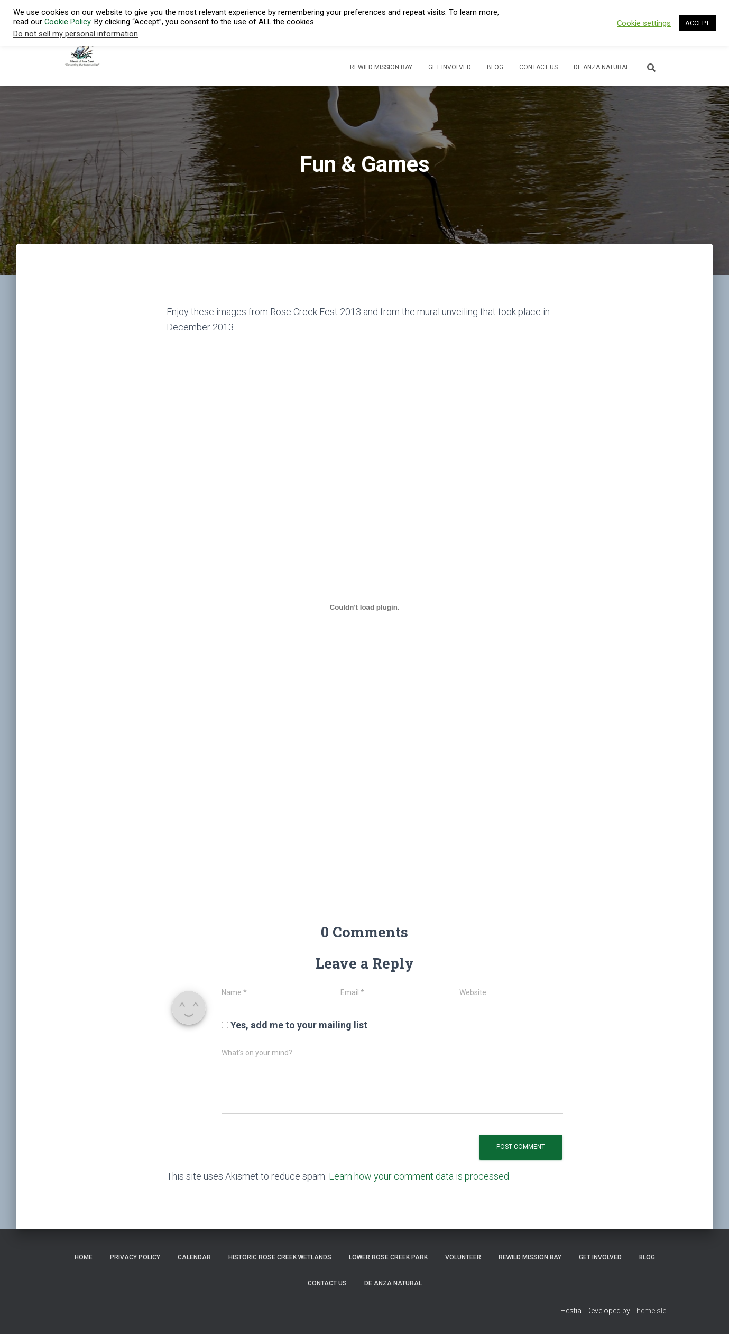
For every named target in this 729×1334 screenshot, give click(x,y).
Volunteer (463, 1257)
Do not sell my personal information (75, 34)
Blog (495, 67)
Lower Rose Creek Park (388, 1257)
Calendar (194, 1257)
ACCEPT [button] (697, 23)
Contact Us (538, 67)
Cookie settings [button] (644, 23)
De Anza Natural (601, 67)
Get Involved (449, 67)
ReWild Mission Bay (381, 67)
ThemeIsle (649, 1311)
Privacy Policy (135, 1257)
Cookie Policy (67, 21)
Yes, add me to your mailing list (294, 1025)
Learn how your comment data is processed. (420, 1176)
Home (84, 1257)
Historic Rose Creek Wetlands (279, 1257)
